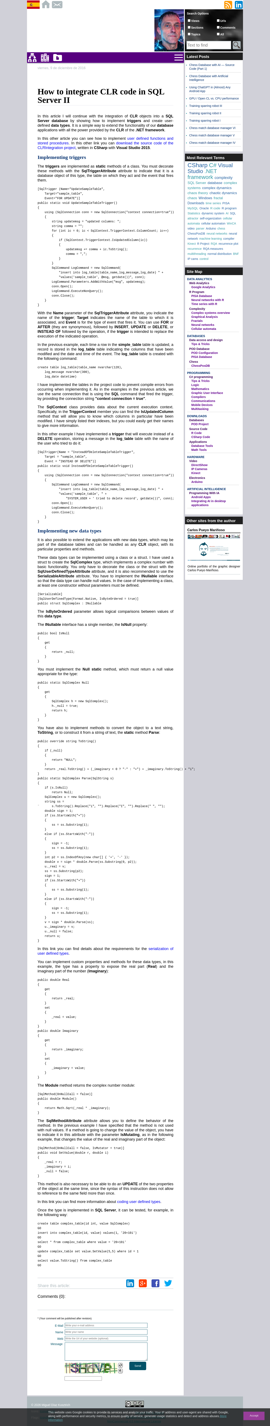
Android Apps (201, 497)
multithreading (197, 253)
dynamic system (213, 213)
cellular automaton (213, 223)
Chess (193, 361)
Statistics (194, 213)
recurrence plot (228, 243)
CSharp (198, 165)
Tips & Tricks (200, 344)
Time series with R (204, 304)
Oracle (204, 208)
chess (221, 228)
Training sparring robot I (204, 120)
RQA (214, 243)
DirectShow (199, 465)
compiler (228, 238)
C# (213, 165)
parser (200, 228)
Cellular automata (203, 329)
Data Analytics (199, 279)
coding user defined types (138, 1202)
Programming (198, 373)
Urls (223, 21)
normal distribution (220, 253)
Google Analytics (203, 287)
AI (227, 213)
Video (193, 461)
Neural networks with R (207, 300)
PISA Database (201, 296)
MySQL (193, 208)
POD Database (199, 349)
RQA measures (213, 248)
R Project (203, 243)
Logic (195, 385)
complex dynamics (217, 188)
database (215, 183)
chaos (192, 198)
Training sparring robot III (205, 106)
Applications (198, 442)
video (191, 228)
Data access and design (206, 340)
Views (195, 21)
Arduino (211, 228)
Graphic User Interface (207, 393)
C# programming (201, 377)
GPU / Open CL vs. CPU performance (214, 98)
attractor (193, 218)
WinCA (231, 223)
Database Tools (202, 446)
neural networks (217, 233)
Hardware (195, 457)
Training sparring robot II (205, 113)
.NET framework (202, 174)
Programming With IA (204, 493)
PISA (226, 203)
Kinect (192, 243)
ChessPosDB (196, 233)
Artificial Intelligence (206, 489)
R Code (196, 433)
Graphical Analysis (204, 317)
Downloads (196, 203)
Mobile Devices (202, 405)
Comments (227, 27)
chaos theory (198, 193)
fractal (218, 198)
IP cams (193, 259)
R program (229, 208)
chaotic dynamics (223, 193)
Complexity (197, 308)
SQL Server (197, 183)
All (222, 34)
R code (215, 208)
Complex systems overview (210, 312)
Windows (205, 198)
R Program (196, 292)
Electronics (197, 478)
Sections (197, 27)
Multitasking (200, 409)
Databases (196, 336)
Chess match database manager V (212, 135)
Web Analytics (199, 283)
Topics (195, 34)
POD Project (200, 424)
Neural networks (202, 325)
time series (213, 203)
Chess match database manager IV (212, 142)
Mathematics (200, 389)
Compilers (198, 397)
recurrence (195, 248)
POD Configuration (204, 353)
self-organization (210, 218)
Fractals (197, 321)
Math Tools (199, 450)
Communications (203, 401)
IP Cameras (199, 469)
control (204, 259)
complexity (223, 178)
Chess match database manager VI (212, 128)
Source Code (198, 429)
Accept (254, 1415)
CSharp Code (200, 437)
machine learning (210, 238)
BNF (236, 253)
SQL (233, 213)
